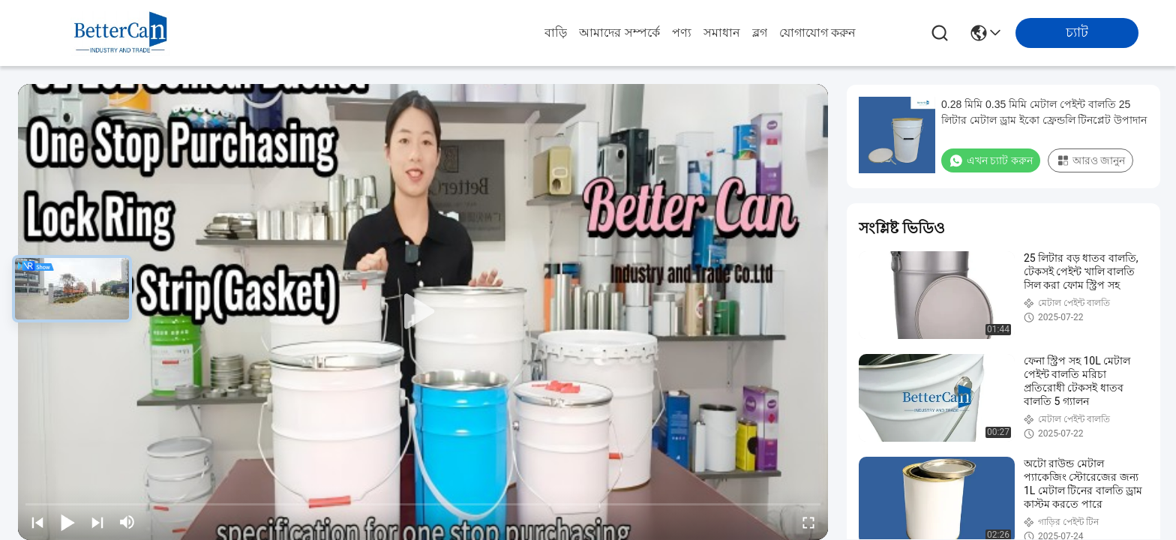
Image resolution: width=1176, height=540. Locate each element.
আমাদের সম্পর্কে (619, 32)
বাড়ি (555, 32)
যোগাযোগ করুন (817, 32)
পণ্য (682, 32)
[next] (97, 522)
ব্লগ (759, 32)
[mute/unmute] (127, 522)
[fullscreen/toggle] (809, 522)
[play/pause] (67, 522)
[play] (423, 312)
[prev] (37, 522)
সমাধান (722, 32)
